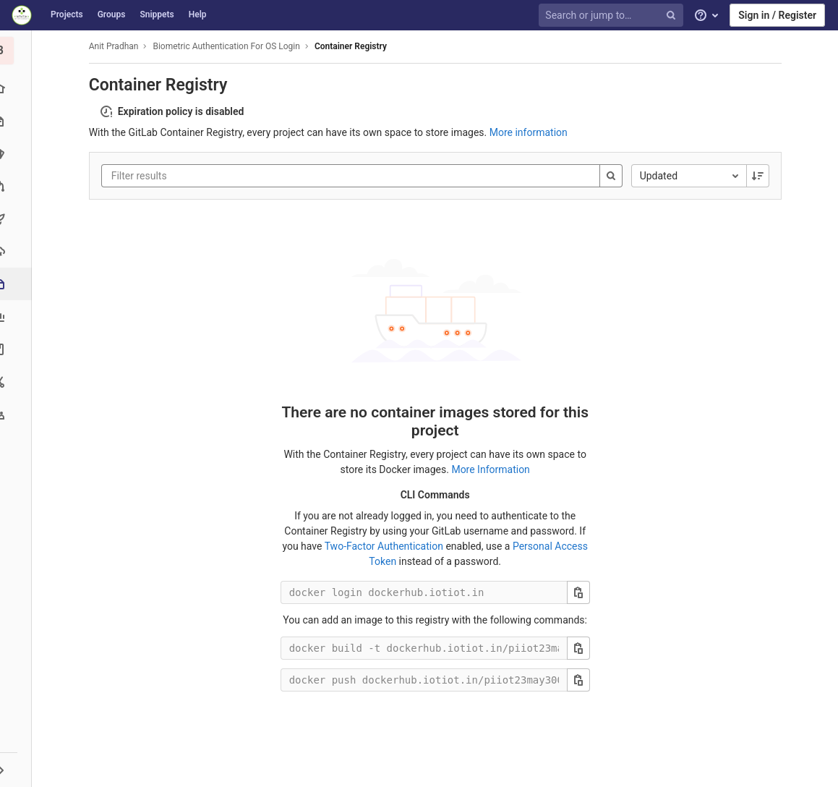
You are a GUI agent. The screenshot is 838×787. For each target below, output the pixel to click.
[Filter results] (200, 175)
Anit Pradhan (116, 46)
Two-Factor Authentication (385, 546)
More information (531, 132)
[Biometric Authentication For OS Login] (18, 50)
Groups (112, 14)
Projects (67, 14)
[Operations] (17, 251)
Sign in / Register (777, 15)
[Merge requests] (17, 186)
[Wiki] (17, 349)
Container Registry (353, 46)
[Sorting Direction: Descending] (759, 175)
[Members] (17, 414)
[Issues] (17, 153)
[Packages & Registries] (19, 284)
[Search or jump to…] (613, 16)
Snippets (157, 14)
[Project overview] (17, 88)
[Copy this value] (580, 592)
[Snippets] (17, 381)
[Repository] (17, 121)
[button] (17, 769)
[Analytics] (17, 316)
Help (198, 14)
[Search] (613, 175)
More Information (492, 469)
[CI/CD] (17, 219)
